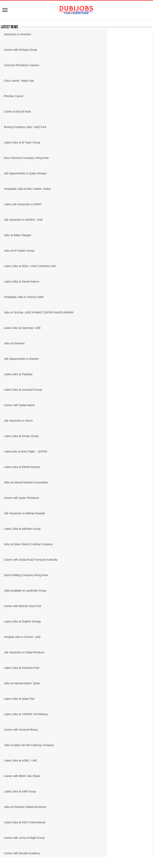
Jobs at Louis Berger (17, 513)
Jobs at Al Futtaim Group (20, 142)
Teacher (7, 758)
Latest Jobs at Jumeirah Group (99, 204)
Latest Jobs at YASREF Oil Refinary (27, 374)
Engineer (8, 660)
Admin (6, 654)
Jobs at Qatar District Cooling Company (104, 281)
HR (5, 715)
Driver (6, 697)
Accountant (9, 648)
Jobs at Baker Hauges (94, 127)
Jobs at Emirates (15, 188)
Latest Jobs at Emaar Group (22, 235)
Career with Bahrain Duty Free (99, 312)
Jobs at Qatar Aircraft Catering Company (30, 389)
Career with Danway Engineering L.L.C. (29, 482)
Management (10, 740)
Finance (7, 709)
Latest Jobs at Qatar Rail (95, 358)
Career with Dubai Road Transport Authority (31, 297)
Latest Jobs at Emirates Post (98, 343)
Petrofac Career (14, 65)
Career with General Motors (97, 374)
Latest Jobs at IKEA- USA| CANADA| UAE (106, 142)
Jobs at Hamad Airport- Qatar (23, 358)
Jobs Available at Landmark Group (26, 312)
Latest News (9, 27)
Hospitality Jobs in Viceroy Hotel (100, 157)
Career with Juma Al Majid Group (25, 436)
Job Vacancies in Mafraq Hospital (100, 266)
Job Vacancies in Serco (94, 219)
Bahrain (7, 602)
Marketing (8, 752)
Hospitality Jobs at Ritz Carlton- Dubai (28, 111)
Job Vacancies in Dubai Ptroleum (25, 343)
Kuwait (6, 596)
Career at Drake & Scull (94, 482)
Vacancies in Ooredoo (18, 34)
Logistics (8, 734)
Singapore (8, 627)
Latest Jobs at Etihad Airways (23, 250)
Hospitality (9, 672)
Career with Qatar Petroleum (22, 266)
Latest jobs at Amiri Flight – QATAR (102, 235)
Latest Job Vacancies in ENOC (99, 111)
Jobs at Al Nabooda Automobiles (100, 467)
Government (10, 666)
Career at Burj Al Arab (93, 65)
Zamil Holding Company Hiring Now (102, 297)
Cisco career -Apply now (95, 49)
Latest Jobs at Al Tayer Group (98, 80)
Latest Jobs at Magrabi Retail (23, 467)
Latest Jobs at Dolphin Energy (23, 327)
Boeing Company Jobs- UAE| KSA (26, 80)
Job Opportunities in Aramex (97, 188)
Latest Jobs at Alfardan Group (23, 281)
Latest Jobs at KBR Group (96, 405)
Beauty (7, 679)
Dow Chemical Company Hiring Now (27, 96)
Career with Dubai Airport (20, 219)
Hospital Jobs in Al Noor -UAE (98, 327)
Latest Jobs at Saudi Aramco (22, 157)
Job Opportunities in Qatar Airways (101, 96)
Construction (10, 685)
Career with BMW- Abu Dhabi (23, 405)
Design (7, 703)
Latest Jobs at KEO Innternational (101, 420)
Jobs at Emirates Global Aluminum (26, 420)
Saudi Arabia (10, 577)
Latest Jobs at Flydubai (19, 204)
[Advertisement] (76, 805)
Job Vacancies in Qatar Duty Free (101, 451)
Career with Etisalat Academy (98, 436)
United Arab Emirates (15, 571)
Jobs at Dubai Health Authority (23, 451)
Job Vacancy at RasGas (95, 497)
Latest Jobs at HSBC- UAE (96, 389)
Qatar (6, 590)
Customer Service (13, 691)
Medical (7, 746)
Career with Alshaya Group (96, 34)
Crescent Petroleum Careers (22, 49)
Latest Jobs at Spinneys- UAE (98, 173)
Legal (6, 728)
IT (4, 722)
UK (4, 620)
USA (5, 614)
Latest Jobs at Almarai (18, 497)
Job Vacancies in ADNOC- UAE (24, 127)
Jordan (7, 608)
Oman (6, 584)
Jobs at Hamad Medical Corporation (102, 250)
